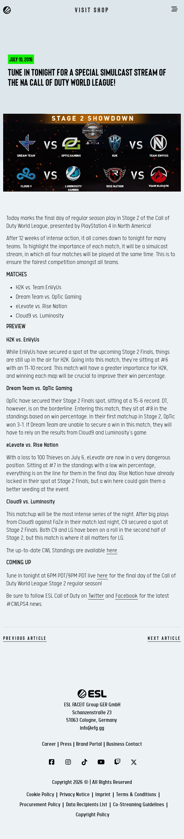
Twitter (96, 596)
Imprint (102, 795)
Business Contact (124, 744)
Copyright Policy (92, 815)
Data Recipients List (86, 805)
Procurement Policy (40, 805)
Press (66, 744)
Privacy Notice (75, 795)
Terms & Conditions (136, 795)
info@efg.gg (92, 728)
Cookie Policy (40, 795)
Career (49, 744)
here (112, 550)
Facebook (127, 596)
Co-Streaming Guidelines (138, 805)
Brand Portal (89, 744)
